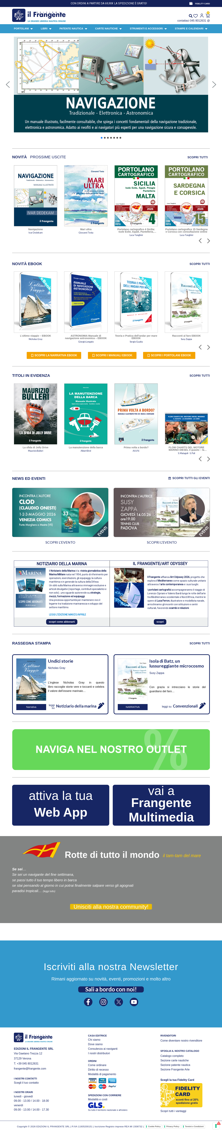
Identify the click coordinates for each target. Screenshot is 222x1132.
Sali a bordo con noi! (111, 989)
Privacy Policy (172, 1126)
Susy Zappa (156, 673)
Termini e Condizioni (194, 1126)
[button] (7, 84)
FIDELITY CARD (202, 4)
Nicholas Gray (56, 667)
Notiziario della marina (76, 706)
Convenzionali (185, 706)
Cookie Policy (154, 1126)
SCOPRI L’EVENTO (60, 542)
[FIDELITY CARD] (191, 3)
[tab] (19, 157)
